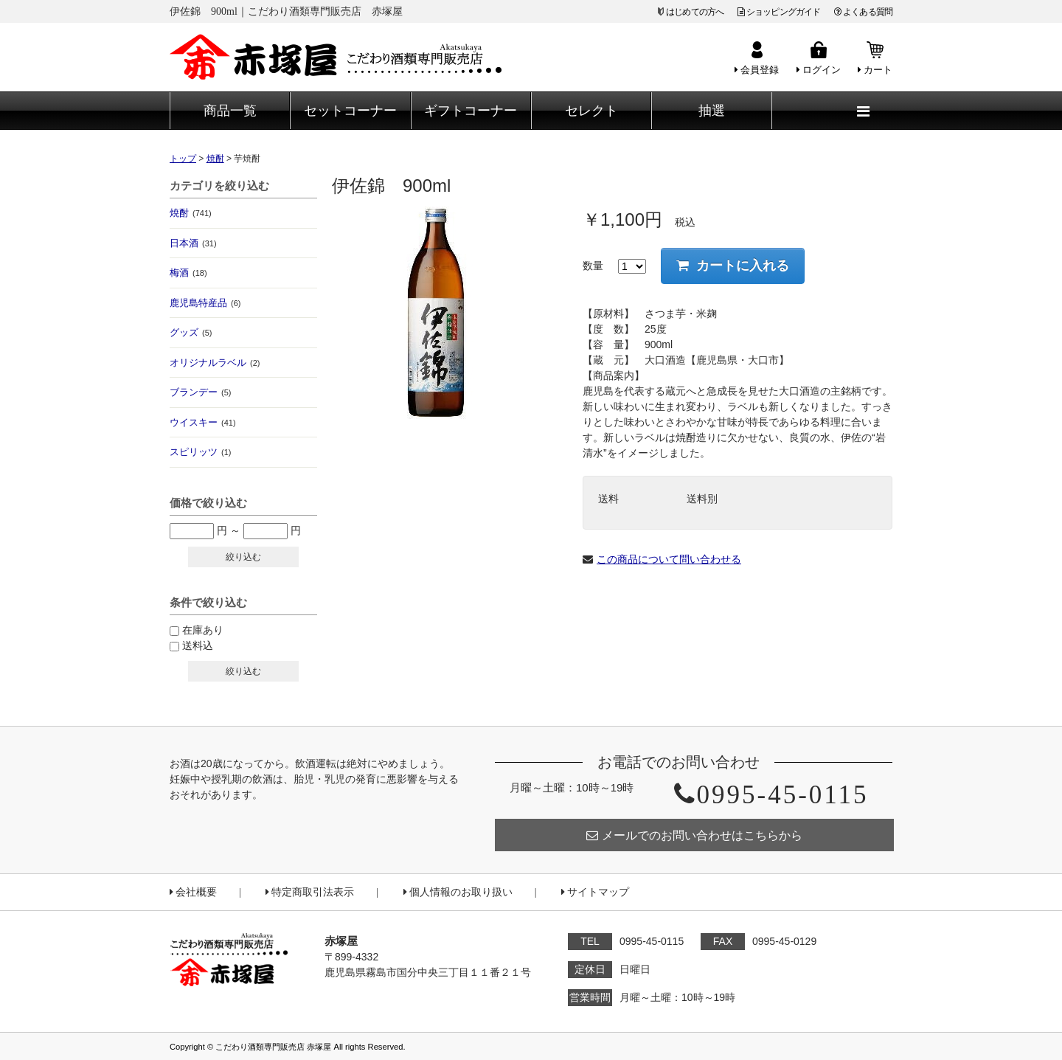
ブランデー (200, 392)
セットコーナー (350, 110)
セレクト (591, 110)
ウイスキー (203, 422)
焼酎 (191, 212)
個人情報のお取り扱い (458, 892)
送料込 (197, 645)
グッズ (191, 332)
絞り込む (243, 557)
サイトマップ (595, 892)
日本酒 (193, 243)
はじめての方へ (694, 12)
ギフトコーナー (470, 110)
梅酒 (188, 272)
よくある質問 (863, 12)
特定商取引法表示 (310, 892)
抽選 (711, 110)
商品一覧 (230, 110)
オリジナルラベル (215, 362)
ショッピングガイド (779, 12)
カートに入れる (732, 265)
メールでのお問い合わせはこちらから (694, 835)
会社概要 (193, 892)
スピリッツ (200, 451)
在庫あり (202, 630)
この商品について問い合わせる (669, 559)
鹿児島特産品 (205, 302)
